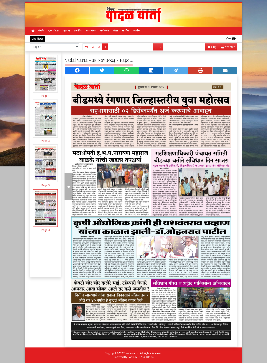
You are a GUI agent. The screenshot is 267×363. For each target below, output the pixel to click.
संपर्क (41, 30)
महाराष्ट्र (66, 30)
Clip (212, 47)
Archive (227, 47)
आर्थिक (125, 30)
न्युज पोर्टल (53, 30)
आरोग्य (137, 30)
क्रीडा (115, 30)
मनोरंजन (104, 30)
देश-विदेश (91, 30)
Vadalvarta (132, 353)
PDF (158, 47)
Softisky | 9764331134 (141, 357)
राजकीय (78, 30)
